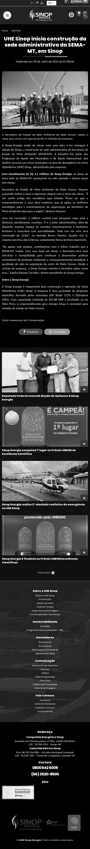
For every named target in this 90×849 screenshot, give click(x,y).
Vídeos (45, 673)
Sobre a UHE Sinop (45, 595)
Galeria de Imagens (45, 688)
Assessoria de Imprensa (45, 665)
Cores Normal (37, 2)
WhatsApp (57, 331)
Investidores (45, 642)
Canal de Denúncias (45, 703)
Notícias (16, 30)
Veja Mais (45, 572)
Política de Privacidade (45, 684)
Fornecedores (45, 711)
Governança (45, 646)
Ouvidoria (45, 700)
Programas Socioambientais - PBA (45, 630)
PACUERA (45, 626)
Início (5, 30)
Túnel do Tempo (45, 606)
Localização (45, 599)
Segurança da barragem (45, 610)
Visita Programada (45, 676)
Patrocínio (45, 680)
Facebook (30, 331)
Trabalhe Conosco (45, 707)
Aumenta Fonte (32, 2)
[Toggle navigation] (7, 15)
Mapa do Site (42, 2)
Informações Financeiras (45, 649)
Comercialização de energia (45, 614)
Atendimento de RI (45, 653)
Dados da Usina (45, 603)
